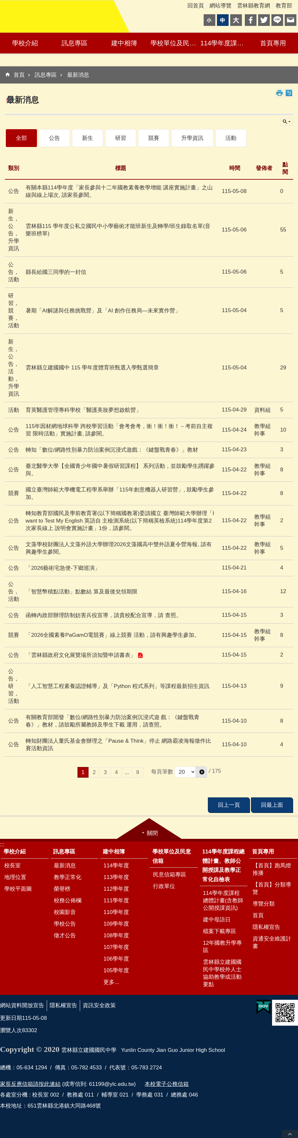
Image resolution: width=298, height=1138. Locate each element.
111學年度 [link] (116, 900)
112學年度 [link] (116, 889)
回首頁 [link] (195, 6)
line (277, 20)
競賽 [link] (153, 138)
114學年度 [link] (116, 865)
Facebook (250, 20)
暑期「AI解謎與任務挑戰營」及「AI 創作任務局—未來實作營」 (103, 311)
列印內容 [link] (279, 93)
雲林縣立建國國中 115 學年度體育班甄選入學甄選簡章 (92, 368)
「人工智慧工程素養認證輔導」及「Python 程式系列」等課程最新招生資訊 (117, 686)
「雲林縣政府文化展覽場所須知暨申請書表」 (81, 655)
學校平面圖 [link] (18, 889)
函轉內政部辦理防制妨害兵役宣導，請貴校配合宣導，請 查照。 (104, 615)
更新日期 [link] (11, 1018)
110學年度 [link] (116, 912)
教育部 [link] (284, 6)
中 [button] (223, 20)
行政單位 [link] (164, 886)
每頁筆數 (162, 772)
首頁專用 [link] (273, 43)
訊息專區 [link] (75, 43)
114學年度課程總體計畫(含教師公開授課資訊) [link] (223, 900)
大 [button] (236, 20)
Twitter (264, 20)
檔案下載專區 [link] (219, 931)
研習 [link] (120, 138)
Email (290, 20)
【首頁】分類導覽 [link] (272, 888)
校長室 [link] (12, 865)
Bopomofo (289, 93)
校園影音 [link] (65, 912)
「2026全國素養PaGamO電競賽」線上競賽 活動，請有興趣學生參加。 (113, 635)
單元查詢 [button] (286, 122)
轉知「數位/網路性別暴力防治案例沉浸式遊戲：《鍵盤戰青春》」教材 (112, 450)
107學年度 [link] (116, 947)
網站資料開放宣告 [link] (22, 1005)
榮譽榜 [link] (62, 889)
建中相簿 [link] (124, 43)
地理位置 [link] (15, 877)
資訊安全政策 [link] (99, 1005)
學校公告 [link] (65, 924)
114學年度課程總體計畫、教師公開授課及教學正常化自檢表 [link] (224, 43)
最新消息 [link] (78, 75)
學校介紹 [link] (25, 43)
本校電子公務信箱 (167, 1084)
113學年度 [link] (116, 877)
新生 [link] (87, 138)
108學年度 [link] (116, 935)
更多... (111, 982)
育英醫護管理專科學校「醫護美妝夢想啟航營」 (83, 410)
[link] (263, 1007)
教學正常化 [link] (67, 877)
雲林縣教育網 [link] (253, 6)
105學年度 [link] (116, 970)
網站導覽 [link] (220, 6)
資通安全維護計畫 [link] (272, 942)
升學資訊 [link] (192, 138)
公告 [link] (54, 138)
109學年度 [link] (116, 924)
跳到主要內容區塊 (3, 3)
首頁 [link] (19, 75)
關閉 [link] (152, 833)
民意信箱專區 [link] (169, 875)
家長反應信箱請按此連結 (30, 1084)
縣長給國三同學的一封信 (56, 272)
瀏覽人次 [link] (11, 1030)
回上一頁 (229, 805)
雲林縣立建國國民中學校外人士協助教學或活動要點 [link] (222, 973)
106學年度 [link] (116, 959)
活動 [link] (230, 138)
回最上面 (290, 1134)
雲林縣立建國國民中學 (56, 16)
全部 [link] (21, 138)
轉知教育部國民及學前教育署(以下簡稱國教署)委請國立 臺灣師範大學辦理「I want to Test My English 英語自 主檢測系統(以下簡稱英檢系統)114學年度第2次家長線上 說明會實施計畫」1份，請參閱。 (120, 520)
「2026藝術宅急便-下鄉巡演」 (63, 568)
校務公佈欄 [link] (67, 900)
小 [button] (209, 20)
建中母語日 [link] (217, 920)
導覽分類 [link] (264, 904)
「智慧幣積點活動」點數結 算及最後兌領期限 (81, 592)
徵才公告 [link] (65, 935)
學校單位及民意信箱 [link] (174, 43)
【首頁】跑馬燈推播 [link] (272, 869)
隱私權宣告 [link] (266, 927)
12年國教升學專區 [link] (222, 946)
